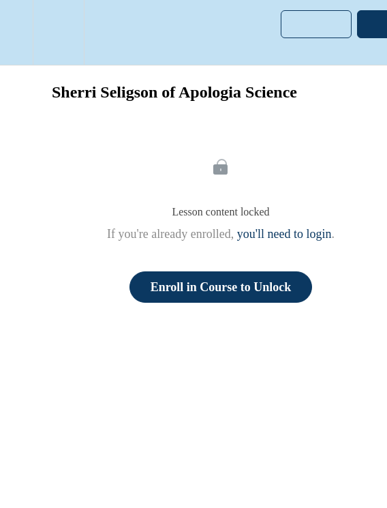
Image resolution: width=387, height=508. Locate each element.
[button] (16, 32)
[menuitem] (58, 32)
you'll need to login (284, 234)
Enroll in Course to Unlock (221, 287)
